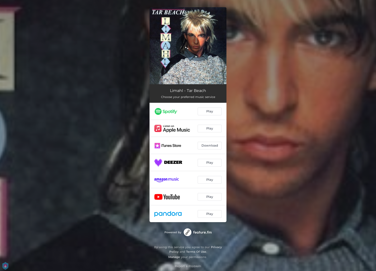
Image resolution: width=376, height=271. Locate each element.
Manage (174, 257)
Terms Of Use (196, 251)
